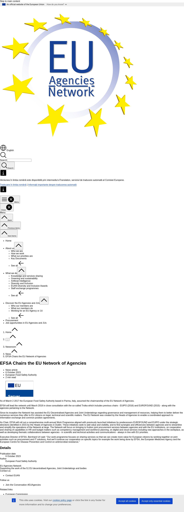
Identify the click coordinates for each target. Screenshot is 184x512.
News (8, 354)
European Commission (17, 494)
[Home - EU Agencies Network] (69, 143)
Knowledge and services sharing (27, 276)
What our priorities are (22, 256)
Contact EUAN (13, 475)
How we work (17, 253)
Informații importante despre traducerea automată (52, 185)
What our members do (22, 308)
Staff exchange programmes (25, 288)
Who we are (17, 251)
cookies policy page (62, 500)
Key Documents (19, 258)
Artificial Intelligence (20, 281)
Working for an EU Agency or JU (27, 311)
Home (8, 241)
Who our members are (22, 306)
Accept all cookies (127, 501)
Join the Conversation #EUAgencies (23, 485)
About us (10, 248)
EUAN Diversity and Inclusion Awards (29, 286)
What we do (11, 273)
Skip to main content (10, 1)
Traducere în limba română (13, 185)
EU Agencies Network (10, 466)
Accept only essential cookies (156, 501)
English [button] (7, 150)
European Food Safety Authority (21, 461)
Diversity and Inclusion (22, 283)
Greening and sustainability (24, 278)
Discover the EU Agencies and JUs (23, 303)
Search (3, 160)
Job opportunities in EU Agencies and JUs (26, 323)
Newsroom (11, 347)
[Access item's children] (18, 246)
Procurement (12, 320)
